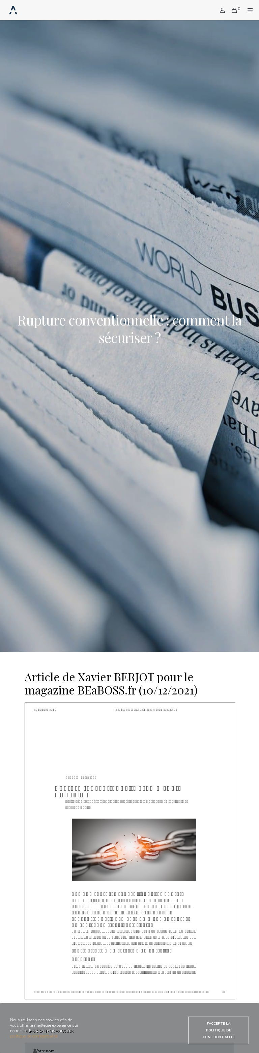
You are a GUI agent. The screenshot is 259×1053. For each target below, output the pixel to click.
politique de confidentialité (34, 1036)
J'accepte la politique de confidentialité (219, 1030)
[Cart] (232, 10)
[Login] (220, 10)
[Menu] (248, 10)
